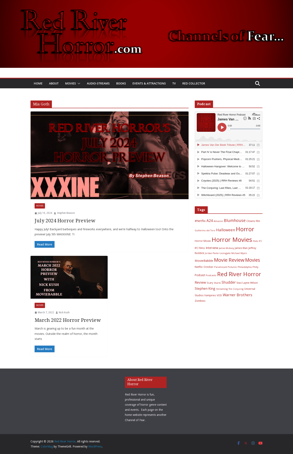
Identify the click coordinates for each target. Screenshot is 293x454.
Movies (70, 83)
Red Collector (193, 83)
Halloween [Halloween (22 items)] (225, 229)
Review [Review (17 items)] (200, 282)
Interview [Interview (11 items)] (212, 248)
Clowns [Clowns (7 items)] (250, 221)
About (54, 83)
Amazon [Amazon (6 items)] (218, 221)
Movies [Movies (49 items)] (252, 260)
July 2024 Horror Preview (65, 221)
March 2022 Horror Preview (68, 320)
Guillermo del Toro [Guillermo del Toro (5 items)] (205, 230)
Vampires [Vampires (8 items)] (210, 295)
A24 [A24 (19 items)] (210, 220)
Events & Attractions (149, 83)
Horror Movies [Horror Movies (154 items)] (232, 240)
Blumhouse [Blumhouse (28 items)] (235, 220)
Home (38, 83)
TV (174, 83)
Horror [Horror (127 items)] (245, 229)
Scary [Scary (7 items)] (210, 282)
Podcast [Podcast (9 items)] (200, 275)
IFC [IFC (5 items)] (260, 241)
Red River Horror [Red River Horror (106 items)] (239, 274)
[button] (78, 83)
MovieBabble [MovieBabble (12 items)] (204, 260)
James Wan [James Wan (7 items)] (241, 248)
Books (121, 83)
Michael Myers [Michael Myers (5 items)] (239, 253)
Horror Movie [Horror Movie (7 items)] (203, 241)
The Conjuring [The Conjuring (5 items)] (235, 289)
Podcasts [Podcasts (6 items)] (211, 275)
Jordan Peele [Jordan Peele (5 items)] (212, 253)
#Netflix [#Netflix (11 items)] (200, 221)
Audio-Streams (98, 83)
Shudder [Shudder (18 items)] (229, 282)
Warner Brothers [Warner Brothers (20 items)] (237, 294)
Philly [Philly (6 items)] (255, 266)
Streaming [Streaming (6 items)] (222, 288)
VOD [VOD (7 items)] (219, 295)
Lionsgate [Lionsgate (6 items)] (225, 253)
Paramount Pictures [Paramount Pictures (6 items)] (225, 266)
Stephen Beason (66, 213)
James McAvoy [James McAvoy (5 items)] (226, 248)
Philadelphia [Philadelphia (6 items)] (245, 266)
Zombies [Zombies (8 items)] (200, 301)
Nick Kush (64, 312)
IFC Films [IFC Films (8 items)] (200, 248)
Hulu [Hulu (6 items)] (255, 240)
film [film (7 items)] (258, 221)
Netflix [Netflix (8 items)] (199, 267)
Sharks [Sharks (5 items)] (217, 282)
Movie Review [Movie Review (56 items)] (229, 260)
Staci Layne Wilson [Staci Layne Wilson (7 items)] (247, 282)
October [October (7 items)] (208, 267)
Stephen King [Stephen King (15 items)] (205, 288)
